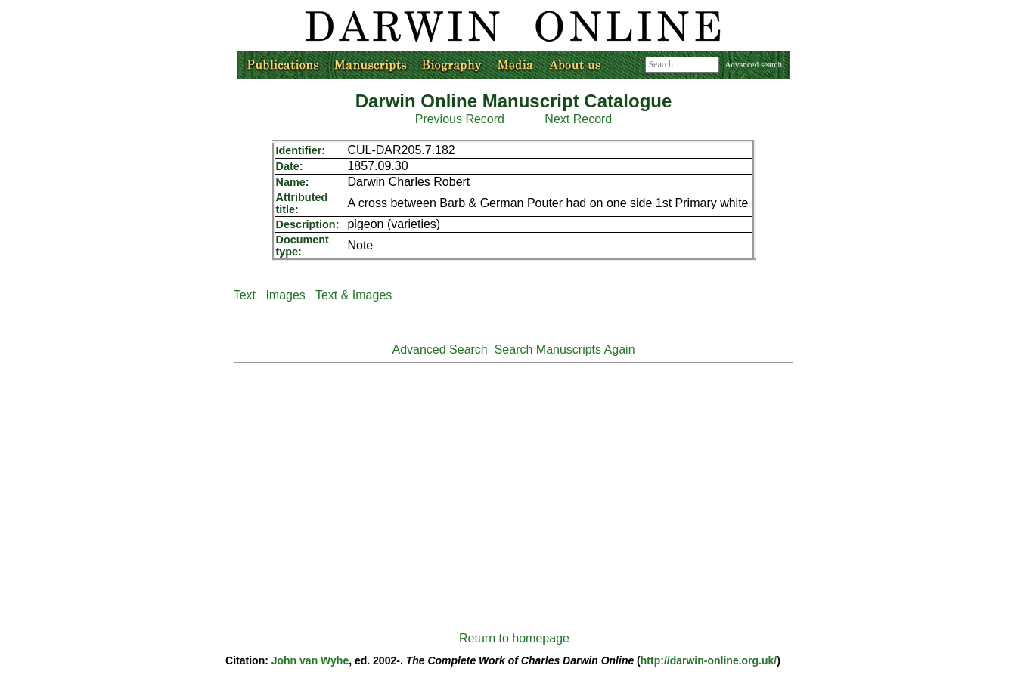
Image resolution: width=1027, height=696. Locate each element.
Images (285, 295)
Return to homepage (514, 638)
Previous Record (459, 119)
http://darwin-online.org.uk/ (709, 660)
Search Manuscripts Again (565, 349)
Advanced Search (439, 349)
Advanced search (753, 64)
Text (245, 295)
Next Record (578, 119)
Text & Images (353, 295)
